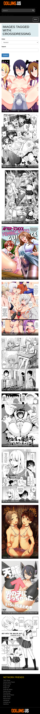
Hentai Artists (7, 691)
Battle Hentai (7, 696)
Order (3, 39)
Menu (36, 20)
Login (4, 15)
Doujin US (6, 687)
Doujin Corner (7, 684)
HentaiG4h (6, 700)
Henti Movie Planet (8, 695)
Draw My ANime (7, 689)
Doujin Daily (6, 686)
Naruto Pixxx (6, 698)
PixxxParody (6, 693)
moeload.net (6, 702)
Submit (5, 55)
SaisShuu (6, 704)
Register (10, 15)
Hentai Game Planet (9, 682)
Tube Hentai (6, 680)
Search (4, 46)
